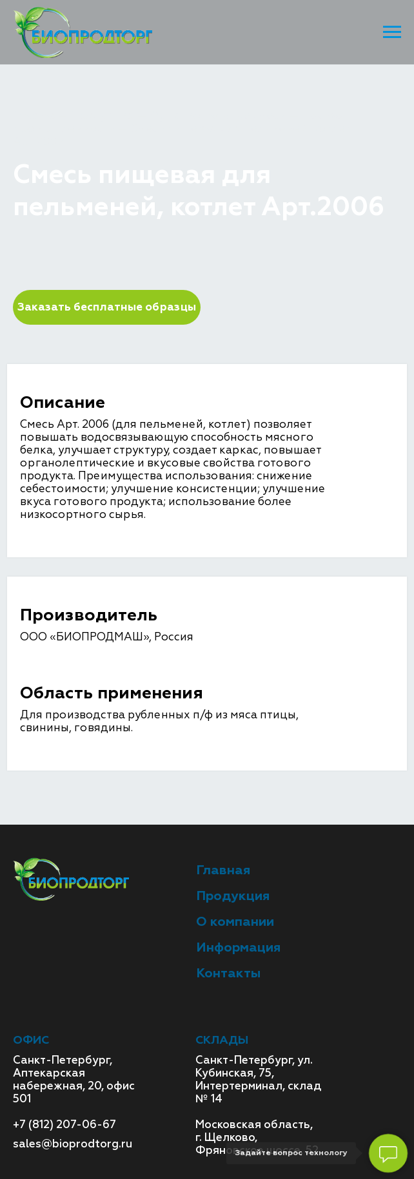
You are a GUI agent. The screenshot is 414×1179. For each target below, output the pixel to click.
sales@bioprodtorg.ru (72, 1144)
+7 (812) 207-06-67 (64, 1124)
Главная (35, 115)
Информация (238, 947)
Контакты (228, 973)
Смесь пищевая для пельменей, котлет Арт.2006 (181, 135)
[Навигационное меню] (392, 32)
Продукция (102, 115)
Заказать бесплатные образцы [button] (106, 307)
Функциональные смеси (218, 115)
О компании (235, 922)
